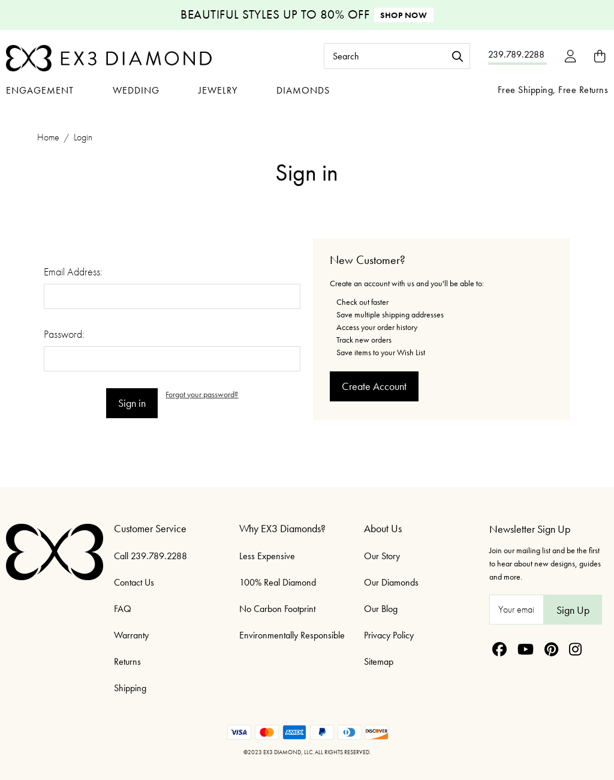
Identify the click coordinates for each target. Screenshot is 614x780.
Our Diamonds (391, 582)
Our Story (382, 556)
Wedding (136, 90)
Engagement (40, 90)
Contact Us (134, 582)
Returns (127, 661)
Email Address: (73, 271)
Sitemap (378, 661)
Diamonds (303, 90)
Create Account (374, 386)
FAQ (122, 608)
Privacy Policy (389, 635)
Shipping (130, 688)
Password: (64, 334)
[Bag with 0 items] (599, 56)
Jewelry (217, 90)
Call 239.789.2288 (150, 556)
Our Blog (381, 608)
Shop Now (403, 15)
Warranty (131, 635)
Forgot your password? (201, 394)
